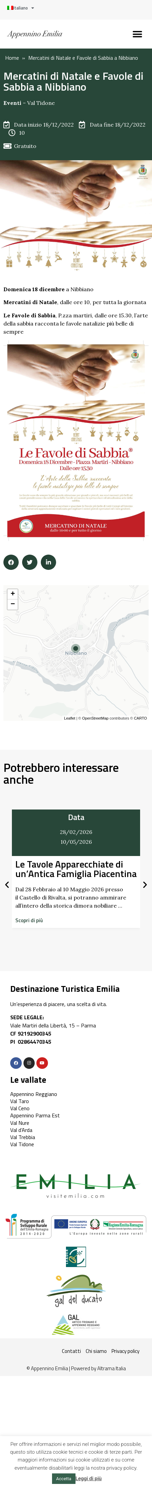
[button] (137, 34)
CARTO (140, 718)
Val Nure (19, 1123)
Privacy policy (125, 1351)
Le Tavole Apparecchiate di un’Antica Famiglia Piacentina (76, 869)
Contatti (71, 1351)
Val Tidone (41, 102)
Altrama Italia (111, 1368)
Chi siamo (96, 1351)
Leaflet (69, 718)
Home (12, 58)
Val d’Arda (21, 1130)
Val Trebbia (22, 1137)
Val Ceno (20, 1108)
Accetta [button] (63, 1478)
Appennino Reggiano (33, 1094)
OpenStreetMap (95, 718)
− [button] (13, 604)
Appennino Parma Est (35, 1115)
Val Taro (19, 1101)
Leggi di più (88, 1478)
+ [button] (13, 594)
